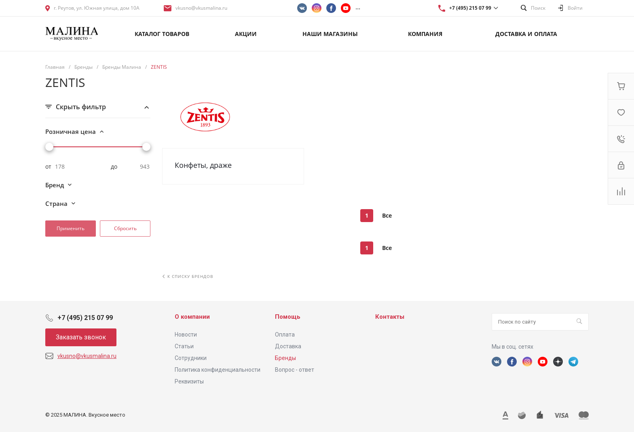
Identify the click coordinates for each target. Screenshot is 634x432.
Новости (186, 334)
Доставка (288, 346)
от (48, 166)
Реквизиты (189, 381)
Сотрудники (191, 358)
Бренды (285, 358)
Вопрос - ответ (294, 369)
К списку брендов (188, 276)
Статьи (184, 346)
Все (387, 215)
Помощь (287, 316)
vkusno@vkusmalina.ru (201, 7)
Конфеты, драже (203, 165)
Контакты (389, 316)
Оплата (285, 334)
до (114, 166)
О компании (192, 316)
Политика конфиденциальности (217, 369)
